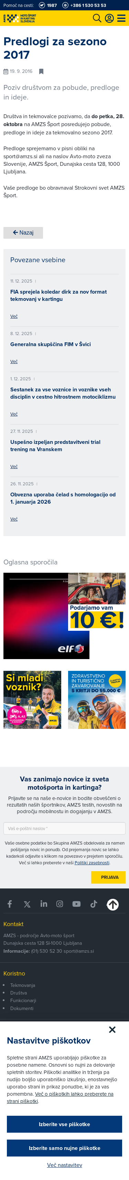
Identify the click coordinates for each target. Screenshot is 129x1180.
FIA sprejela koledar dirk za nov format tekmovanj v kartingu (58, 295)
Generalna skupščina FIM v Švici (50, 344)
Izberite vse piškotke (64, 1124)
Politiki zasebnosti (92, 862)
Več (14, 316)
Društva (18, 992)
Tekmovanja (22, 985)
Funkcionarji (23, 1000)
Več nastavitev (64, 1165)
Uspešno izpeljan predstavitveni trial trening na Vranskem (55, 445)
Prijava (110, 877)
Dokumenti (21, 1008)
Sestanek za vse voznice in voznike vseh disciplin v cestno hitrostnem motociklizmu (63, 393)
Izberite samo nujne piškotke (64, 1148)
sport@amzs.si (79, 951)
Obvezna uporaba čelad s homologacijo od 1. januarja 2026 (63, 498)
